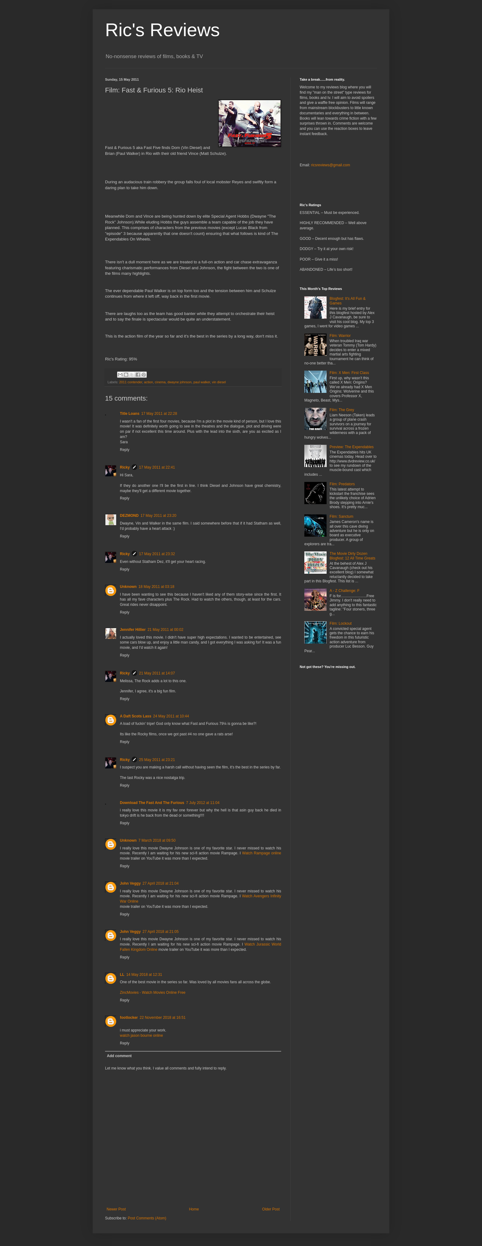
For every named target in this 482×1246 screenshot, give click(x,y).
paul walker (201, 382)
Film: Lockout (341, 623)
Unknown (128, 587)
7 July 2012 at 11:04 (202, 803)
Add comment (119, 1056)
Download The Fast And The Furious (152, 803)
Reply (124, 450)
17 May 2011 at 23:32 (157, 554)
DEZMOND (129, 515)
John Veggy (130, 883)
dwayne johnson (179, 382)
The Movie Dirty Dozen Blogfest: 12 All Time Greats (352, 555)
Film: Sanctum (341, 516)
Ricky (125, 467)
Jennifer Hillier (133, 629)
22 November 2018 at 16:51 (163, 1017)
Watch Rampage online (261, 853)
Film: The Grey (342, 410)
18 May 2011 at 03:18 (156, 587)
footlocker (129, 1017)
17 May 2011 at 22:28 (159, 413)
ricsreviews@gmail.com (330, 165)
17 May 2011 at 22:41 (157, 467)
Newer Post (116, 1209)
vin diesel (219, 382)
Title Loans (129, 413)
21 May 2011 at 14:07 (157, 673)
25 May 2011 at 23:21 (157, 760)
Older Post (271, 1209)
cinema (160, 382)
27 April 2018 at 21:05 (160, 931)
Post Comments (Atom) (147, 1218)
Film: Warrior (340, 336)
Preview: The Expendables (352, 447)
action (148, 382)
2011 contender (130, 382)
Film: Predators (342, 484)
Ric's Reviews (162, 29)
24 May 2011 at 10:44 (171, 716)
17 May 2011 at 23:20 (158, 515)
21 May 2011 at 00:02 (165, 629)
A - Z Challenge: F (345, 591)
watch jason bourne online (141, 1035)
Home (194, 1209)
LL (122, 974)
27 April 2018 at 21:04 (160, 883)
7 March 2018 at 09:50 (156, 840)
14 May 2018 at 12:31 (144, 974)
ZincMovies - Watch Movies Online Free (152, 992)
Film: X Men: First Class (349, 373)
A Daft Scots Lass (135, 716)
